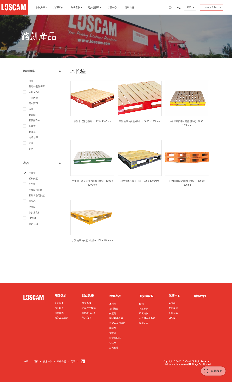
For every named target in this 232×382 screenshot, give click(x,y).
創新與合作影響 (147, 318)
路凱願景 (59, 308)
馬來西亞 (33, 103)
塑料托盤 (33, 178)
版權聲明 (61, 361)
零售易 (32, 201)
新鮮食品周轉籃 (37, 195)
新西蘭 (32, 114)
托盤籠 (32, 184)
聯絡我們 (129, 7)
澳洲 (31, 80)
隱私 (36, 361)
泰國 (31, 143)
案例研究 (173, 308)
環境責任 (143, 313)
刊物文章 (173, 312)
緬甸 (31, 109)
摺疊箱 (32, 206)
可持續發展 (146, 296)
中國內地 (33, 97)
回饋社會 (143, 323)
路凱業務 (58, 7)
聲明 (73, 361)
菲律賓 (32, 126)
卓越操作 (143, 308)
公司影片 (173, 317)
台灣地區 (33, 137)
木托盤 (32, 173)
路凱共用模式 (89, 308)
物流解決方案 (89, 312)
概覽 (141, 303)
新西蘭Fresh (35, 120)
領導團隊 (59, 312)
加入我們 (86, 317)
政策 (26, 361)
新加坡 (32, 131)
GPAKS (32, 218)
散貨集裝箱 (34, 212)
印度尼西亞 (34, 92)
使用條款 (47, 361)
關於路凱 (40, 7)
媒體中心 (112, 7)
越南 (31, 148)
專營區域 (86, 303)
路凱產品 (75, 7)
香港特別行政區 (37, 86)
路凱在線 (33, 223)
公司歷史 (59, 303)
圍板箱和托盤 (35, 189)
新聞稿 (172, 303)
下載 (178, 7)
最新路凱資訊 (61, 317)
